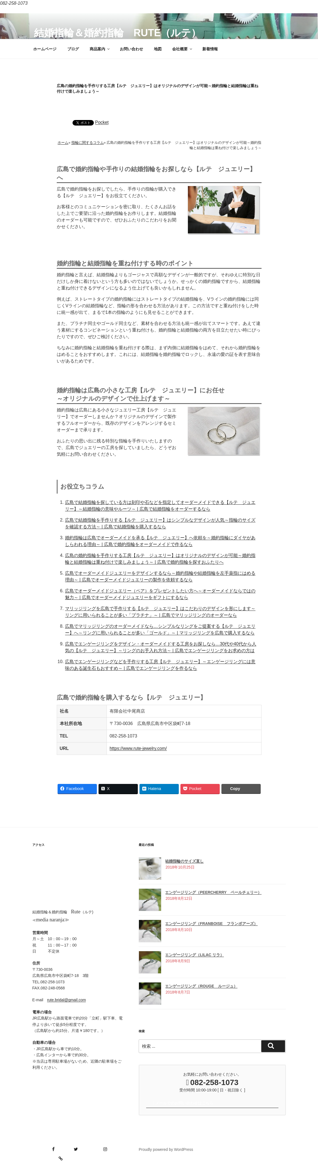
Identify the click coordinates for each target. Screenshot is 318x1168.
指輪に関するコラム (87, 142)
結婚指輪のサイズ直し (184, 861)
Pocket (102, 122)
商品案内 (100, 49)
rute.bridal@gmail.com (66, 1000)
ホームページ (44, 49)
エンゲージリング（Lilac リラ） (194, 955)
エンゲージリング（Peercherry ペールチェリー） (213, 892)
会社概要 (182, 49)
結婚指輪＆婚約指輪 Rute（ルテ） (117, 32)
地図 (158, 49)
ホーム (63, 142)
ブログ (73, 49)
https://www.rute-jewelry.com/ (138, 748)
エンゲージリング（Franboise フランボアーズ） (211, 923)
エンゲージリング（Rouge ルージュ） (201, 986)
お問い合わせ (131, 49)
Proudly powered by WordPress (166, 1149)
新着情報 (210, 49)
